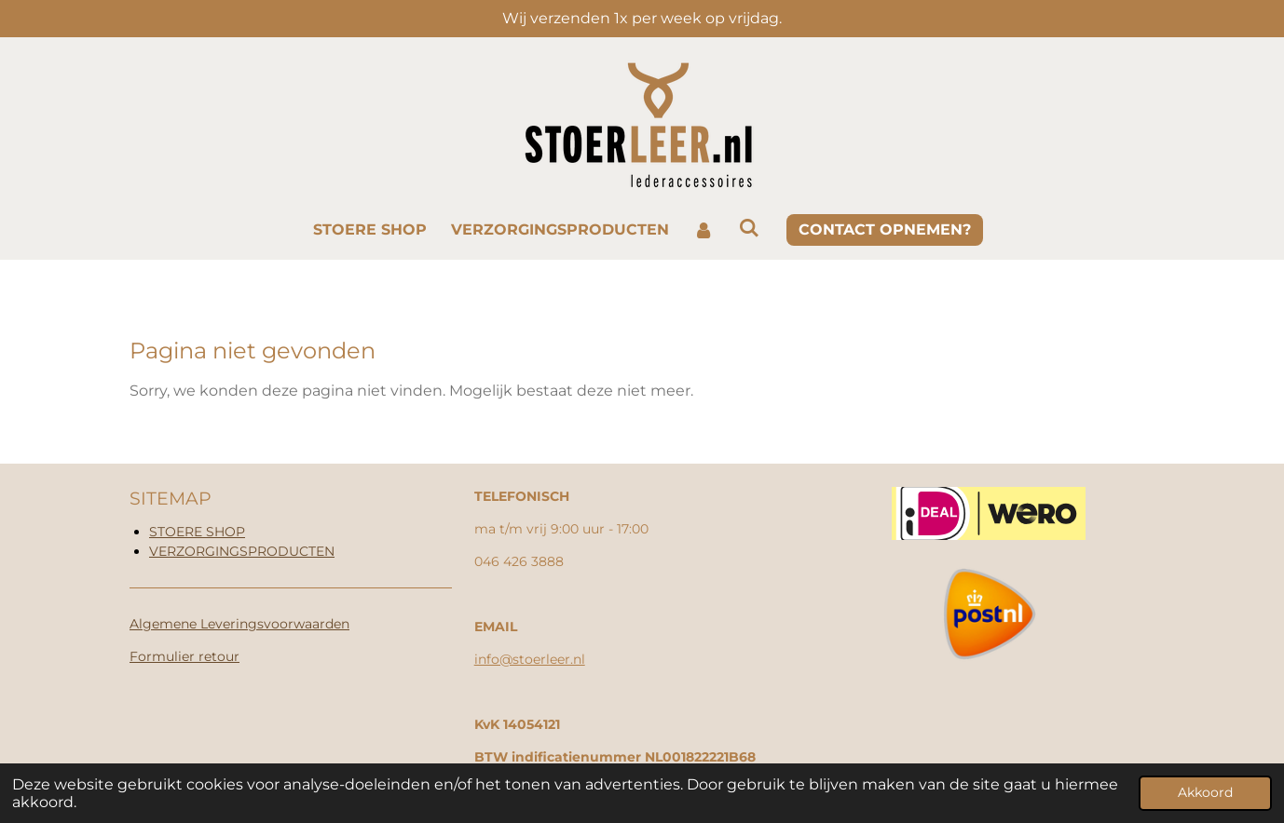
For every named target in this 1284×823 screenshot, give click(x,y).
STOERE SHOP (197, 531)
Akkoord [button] (1205, 792)
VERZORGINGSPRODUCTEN (242, 551)
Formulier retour (184, 656)
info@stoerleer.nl (529, 659)
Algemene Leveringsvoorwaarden (239, 623)
